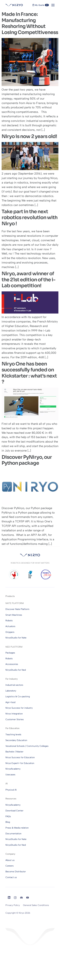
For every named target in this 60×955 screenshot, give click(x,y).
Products (10, 596)
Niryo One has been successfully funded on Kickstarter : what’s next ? (29, 373)
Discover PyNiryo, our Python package (27, 460)
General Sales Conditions (36, 905)
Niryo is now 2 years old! (29, 136)
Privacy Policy (12, 905)
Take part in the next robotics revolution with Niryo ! (29, 218)
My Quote (40, 5)
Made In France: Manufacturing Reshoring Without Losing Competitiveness (30, 23)
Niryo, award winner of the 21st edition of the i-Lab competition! (28, 280)
